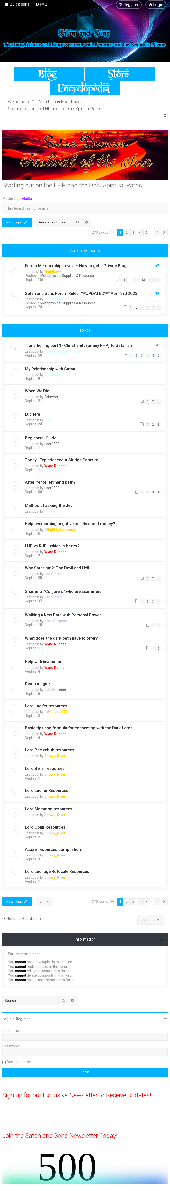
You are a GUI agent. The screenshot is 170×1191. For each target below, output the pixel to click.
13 (136, 280)
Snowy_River (55, 756)
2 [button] (127, 232)
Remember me (19, 1062)
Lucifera (32, 414)
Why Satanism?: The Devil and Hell (57, 567)
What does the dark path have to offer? (61, 638)
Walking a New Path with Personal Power (63, 614)
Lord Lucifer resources (46, 705)
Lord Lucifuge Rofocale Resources (57, 871)
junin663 (51, 511)
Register (23, 1019)
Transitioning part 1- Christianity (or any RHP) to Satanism (79, 345)
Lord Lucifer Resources (46, 790)
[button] (112, 232)
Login (7, 1019)
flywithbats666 (56, 712)
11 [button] (156, 232)
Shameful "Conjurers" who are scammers (63, 591)
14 (143, 280)
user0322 (51, 444)
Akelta (27, 199)
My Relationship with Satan (50, 368)
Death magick (38, 683)
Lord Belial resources (45, 768)
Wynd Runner (55, 466)
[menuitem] (41, 4)
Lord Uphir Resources (45, 827)
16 (157, 280)
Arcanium (52, 375)
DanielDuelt (53, 299)
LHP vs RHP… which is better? (52, 545)
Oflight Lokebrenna (59, 530)
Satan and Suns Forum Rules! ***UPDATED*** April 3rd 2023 (81, 293)
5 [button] (146, 232)
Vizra (48, 420)
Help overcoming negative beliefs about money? (70, 523)
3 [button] (133, 232)
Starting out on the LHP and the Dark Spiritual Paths (72, 185)
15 (150, 280)
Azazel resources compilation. (53, 849)
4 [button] (140, 232)
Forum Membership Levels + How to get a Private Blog (76, 265)
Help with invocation (43, 661)
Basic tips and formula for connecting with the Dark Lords (79, 727)
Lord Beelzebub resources (49, 749)
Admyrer (51, 397)
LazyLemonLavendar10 (63, 351)
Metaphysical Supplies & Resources (68, 276)
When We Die (37, 390)
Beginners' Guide (40, 437)
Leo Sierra (52, 574)
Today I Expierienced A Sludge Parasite (61, 459)
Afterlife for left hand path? (50, 482)
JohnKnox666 (55, 690)
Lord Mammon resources (48, 808)
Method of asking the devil (49, 505)
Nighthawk (52, 272)
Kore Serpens (55, 621)
